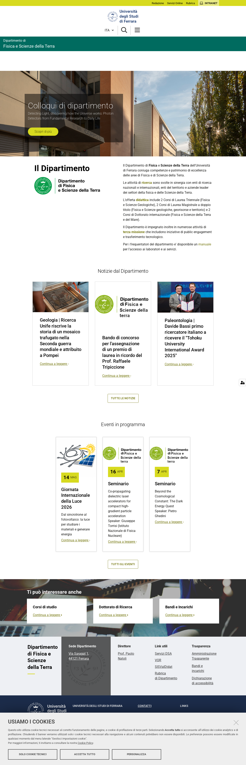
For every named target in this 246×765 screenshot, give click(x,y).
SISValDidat (163, 667)
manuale (204, 244)
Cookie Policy (85, 742)
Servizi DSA (163, 654)
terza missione (134, 232)
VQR (158, 660)
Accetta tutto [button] (84, 754)
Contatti (145, 705)
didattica (142, 200)
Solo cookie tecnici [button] (33, 754)
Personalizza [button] (136, 754)
